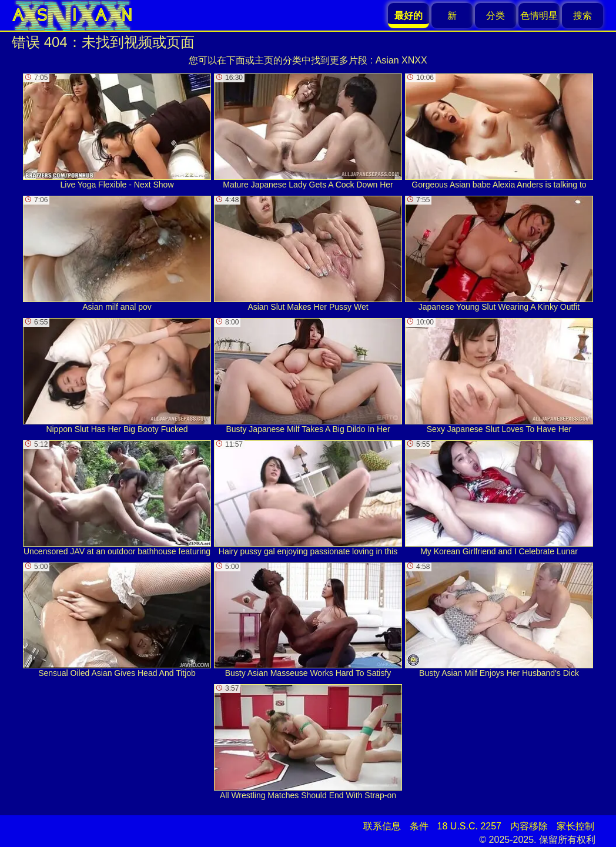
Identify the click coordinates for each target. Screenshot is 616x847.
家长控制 (575, 826)
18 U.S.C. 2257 (469, 826)
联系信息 (382, 826)
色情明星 (539, 16)
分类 (495, 16)
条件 (419, 826)
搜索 (582, 16)
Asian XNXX (401, 60)
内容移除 (529, 826)
